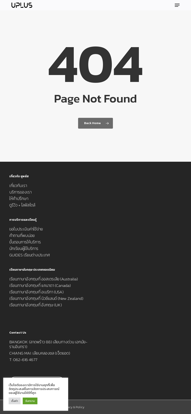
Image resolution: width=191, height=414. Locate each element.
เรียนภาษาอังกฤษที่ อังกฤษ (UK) (35, 305)
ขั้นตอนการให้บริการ (25, 242)
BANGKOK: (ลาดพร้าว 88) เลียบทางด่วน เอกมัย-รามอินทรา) (48, 344)
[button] (177, 5)
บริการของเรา (20, 192)
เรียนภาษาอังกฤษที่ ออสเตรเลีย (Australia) (43, 279)
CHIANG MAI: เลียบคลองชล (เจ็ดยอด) (39, 353)
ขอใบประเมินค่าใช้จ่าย (26, 229)
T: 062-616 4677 (23, 359)
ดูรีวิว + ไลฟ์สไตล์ (22, 205)
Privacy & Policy (73, 407)
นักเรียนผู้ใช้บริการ (23, 248)
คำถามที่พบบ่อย (22, 235)
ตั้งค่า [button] (14, 401)
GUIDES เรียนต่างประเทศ (29, 255)
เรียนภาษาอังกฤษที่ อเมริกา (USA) (36, 292)
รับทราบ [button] (30, 401)
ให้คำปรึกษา (18, 198)
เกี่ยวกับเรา (18, 185)
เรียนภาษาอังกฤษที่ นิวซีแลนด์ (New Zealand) (46, 298)
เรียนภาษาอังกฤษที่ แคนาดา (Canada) (40, 285)
